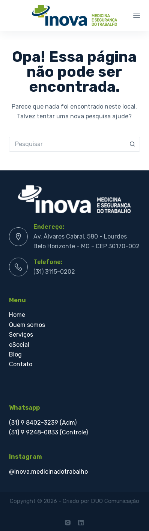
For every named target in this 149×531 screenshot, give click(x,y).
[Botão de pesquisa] (132, 144)
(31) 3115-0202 (54, 271)
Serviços (22, 334)
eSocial (20, 344)
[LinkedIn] (81, 522)
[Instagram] (68, 522)
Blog (16, 354)
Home (17, 314)
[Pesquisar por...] (67, 144)
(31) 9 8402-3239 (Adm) (43, 422)
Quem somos (27, 324)
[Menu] (136, 15)
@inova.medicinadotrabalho (48, 471)
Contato (20, 364)
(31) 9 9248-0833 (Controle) (48, 432)
